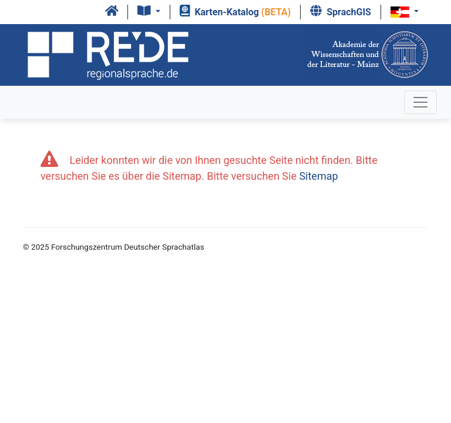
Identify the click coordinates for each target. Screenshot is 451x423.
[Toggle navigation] (420, 102)
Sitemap (318, 176)
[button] (149, 12)
